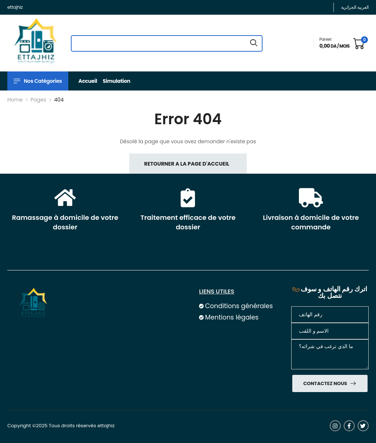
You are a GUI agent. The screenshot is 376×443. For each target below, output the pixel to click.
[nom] (330, 331)
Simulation (116, 81)
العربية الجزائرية (355, 7)
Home (15, 99)
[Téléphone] (330, 314)
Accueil (88, 81)
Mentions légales (231, 317)
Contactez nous (325, 383)
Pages (38, 99)
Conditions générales (238, 306)
